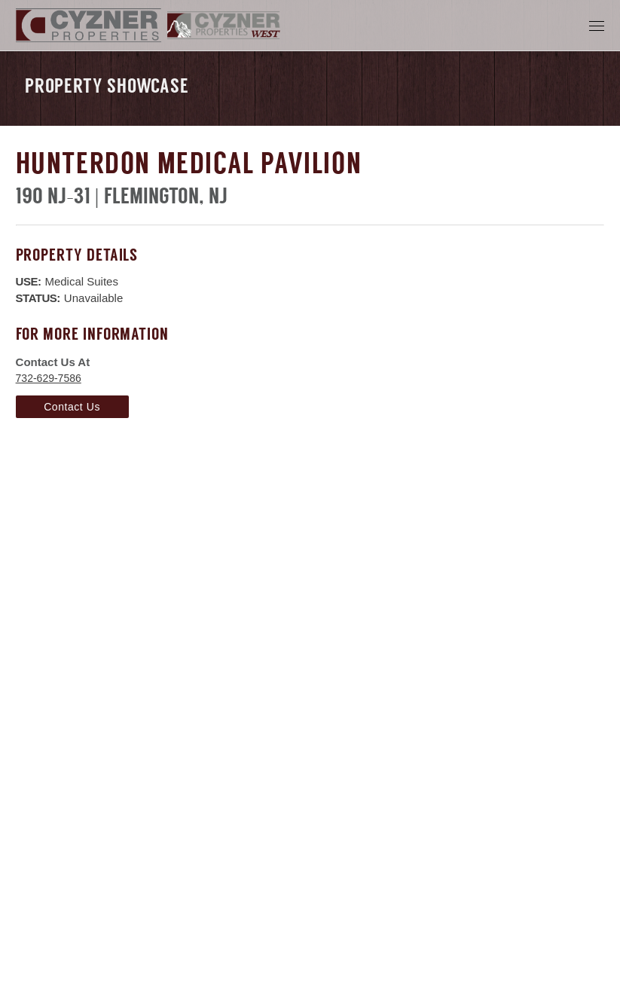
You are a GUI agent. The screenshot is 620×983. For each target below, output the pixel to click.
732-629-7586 (48, 378)
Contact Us (72, 407)
